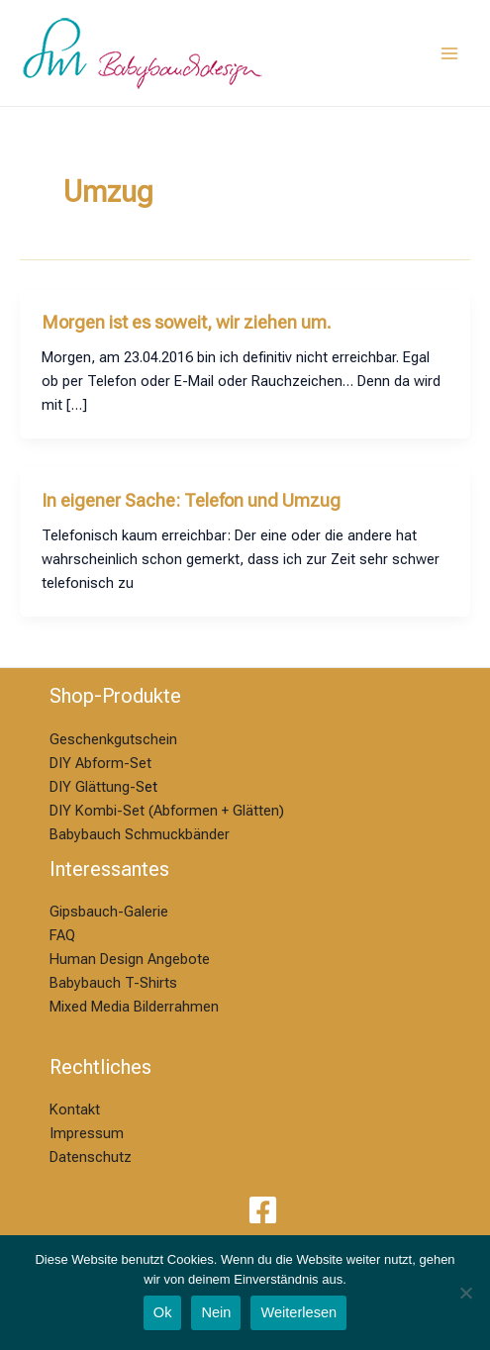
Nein (216, 1312)
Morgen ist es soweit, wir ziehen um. (187, 322)
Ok (162, 1312)
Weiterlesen (298, 1312)
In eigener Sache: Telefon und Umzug (191, 500)
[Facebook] (262, 1210)
